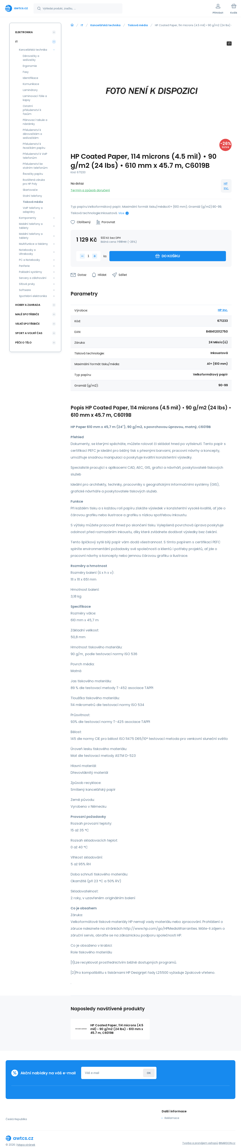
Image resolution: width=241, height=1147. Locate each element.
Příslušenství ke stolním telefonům (35, 166)
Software (25, 290)
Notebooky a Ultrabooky (27, 252)
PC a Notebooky (29, 260)
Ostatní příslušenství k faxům (32, 110)
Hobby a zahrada (27, 305)
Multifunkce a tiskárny (33, 244)
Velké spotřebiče (27, 324)
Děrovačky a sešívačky (31, 58)
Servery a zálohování (32, 278)
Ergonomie (30, 66)
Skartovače (30, 190)
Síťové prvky (27, 284)
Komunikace (31, 84)
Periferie (24, 266)
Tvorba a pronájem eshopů (200, 1143)
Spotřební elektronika (33, 296)
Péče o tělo (23, 342)
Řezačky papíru (33, 174)
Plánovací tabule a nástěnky (35, 122)
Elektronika (24, 32)
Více (121, 213)
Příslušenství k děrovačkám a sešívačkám (32, 134)
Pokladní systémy (30, 272)
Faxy (26, 72)
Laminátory (30, 90)
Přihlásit (149, 1073)
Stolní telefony (32, 196)
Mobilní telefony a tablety (31, 226)
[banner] (16, 8)
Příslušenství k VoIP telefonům (35, 156)
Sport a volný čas (28, 333)
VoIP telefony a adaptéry (33, 210)
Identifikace (30, 78)
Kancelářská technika (105, 25)
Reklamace (172, 1118)
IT (82, 25)
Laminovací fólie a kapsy (35, 98)
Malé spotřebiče (27, 314)
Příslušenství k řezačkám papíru (34, 146)
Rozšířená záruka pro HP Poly (34, 182)
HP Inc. (226, 185)
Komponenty (27, 218)
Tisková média (138, 25)
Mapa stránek (26, 1145)
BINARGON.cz (227, 1143)
